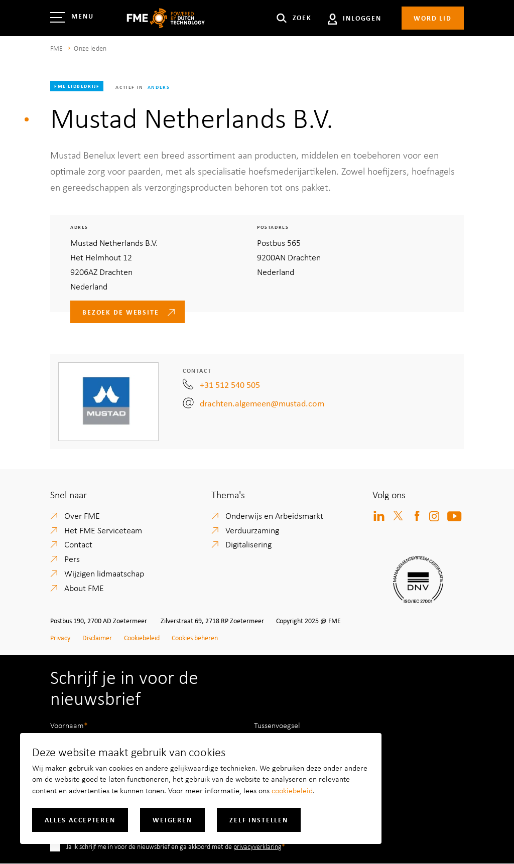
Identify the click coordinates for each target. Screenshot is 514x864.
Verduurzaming (252, 530)
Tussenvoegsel (277, 725)
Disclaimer (97, 637)
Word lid (433, 18)
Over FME (82, 515)
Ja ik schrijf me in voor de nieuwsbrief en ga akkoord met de (174, 846)
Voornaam (67, 725)
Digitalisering (248, 544)
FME (56, 48)
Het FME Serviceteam (103, 530)
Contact (78, 544)
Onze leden (90, 48)
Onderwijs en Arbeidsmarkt (274, 515)
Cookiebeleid (142, 637)
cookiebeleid (292, 790)
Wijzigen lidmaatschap (104, 573)
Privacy (60, 637)
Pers (72, 558)
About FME (84, 588)
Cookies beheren (195, 637)
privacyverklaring (257, 846)
